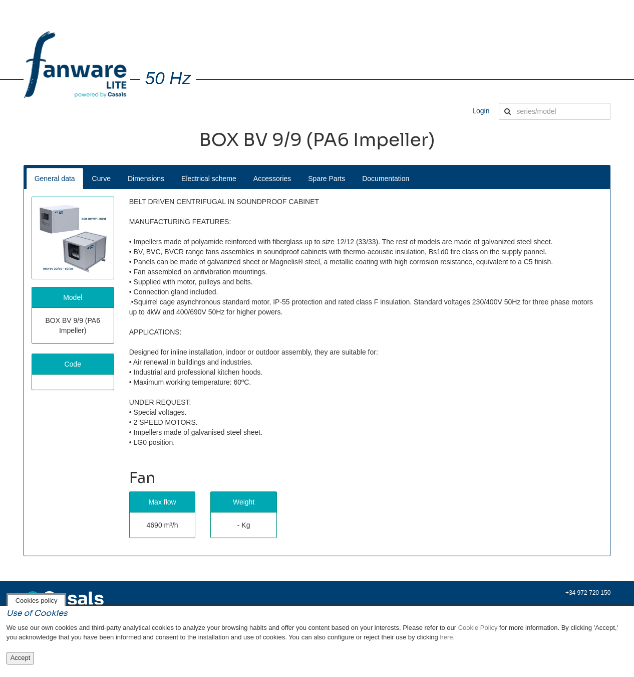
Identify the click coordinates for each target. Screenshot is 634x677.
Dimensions (146, 179)
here (446, 637)
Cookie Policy (478, 627)
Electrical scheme (208, 179)
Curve (101, 179)
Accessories (272, 179)
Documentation (385, 179)
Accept (21, 657)
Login (480, 111)
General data (55, 179)
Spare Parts (326, 179)
